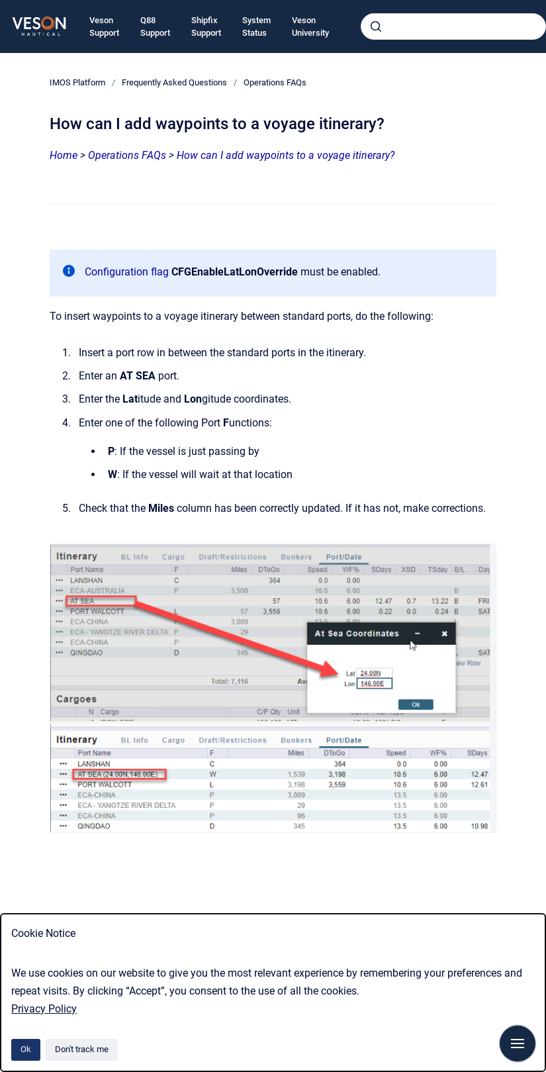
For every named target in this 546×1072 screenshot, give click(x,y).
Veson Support (104, 26)
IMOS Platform (77, 82)
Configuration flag (127, 272)
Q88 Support (155, 26)
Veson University (310, 26)
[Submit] (376, 26)
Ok (26, 1049)
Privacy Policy (44, 1008)
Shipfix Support (206, 26)
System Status (256, 26)
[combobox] (453, 26)
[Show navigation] (517, 1043)
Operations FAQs (275, 82)
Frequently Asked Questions (174, 82)
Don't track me (82, 1049)
